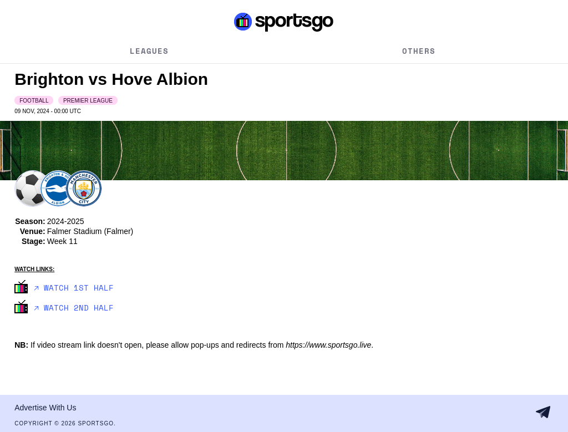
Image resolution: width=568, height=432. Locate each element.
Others (418, 51)
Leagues (149, 51)
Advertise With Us (45, 407)
